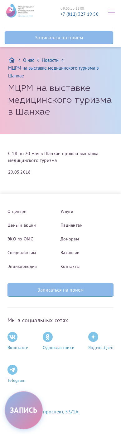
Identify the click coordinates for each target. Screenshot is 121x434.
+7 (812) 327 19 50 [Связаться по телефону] (79, 14)
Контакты (70, 266)
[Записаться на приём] (23, 410)
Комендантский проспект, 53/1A (42, 411)
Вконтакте (17, 341)
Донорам (69, 239)
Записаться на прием (59, 37)
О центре (16, 211)
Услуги (67, 211)
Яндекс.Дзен (101, 341)
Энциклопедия (22, 266)
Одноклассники (59, 341)
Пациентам (71, 225)
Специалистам (21, 252)
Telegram (16, 374)
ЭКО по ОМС (20, 239)
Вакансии (70, 252)
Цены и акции (21, 225)
